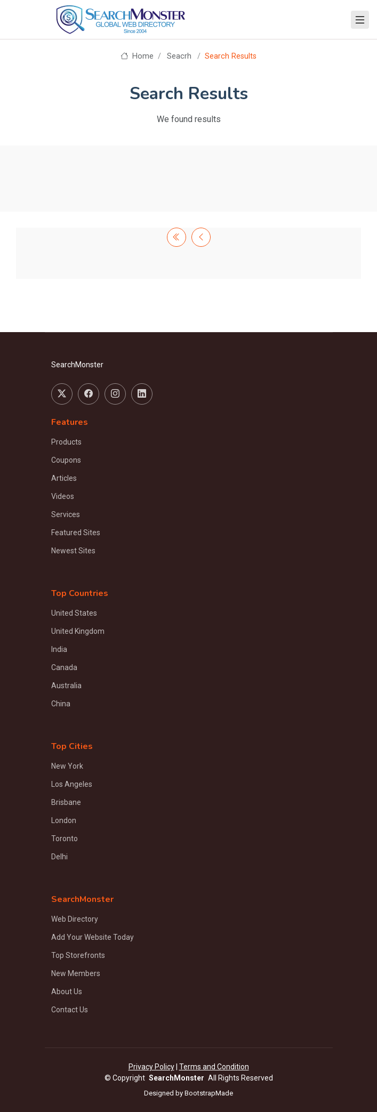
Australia (66, 685)
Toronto (64, 838)
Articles (64, 478)
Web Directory (74, 919)
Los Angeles (71, 784)
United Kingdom (78, 631)
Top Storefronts (78, 955)
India (59, 649)
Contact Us (69, 1009)
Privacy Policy (151, 1066)
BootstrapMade (209, 1093)
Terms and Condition (214, 1066)
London (63, 820)
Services (65, 514)
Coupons (66, 460)
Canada (64, 667)
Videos (62, 496)
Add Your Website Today (92, 937)
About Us (66, 991)
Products (66, 442)
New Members (75, 973)
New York (67, 766)
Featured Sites (75, 532)
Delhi (59, 856)
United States (74, 613)
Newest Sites (73, 550)
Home (137, 56)
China (60, 703)
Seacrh (179, 56)
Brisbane (66, 802)
